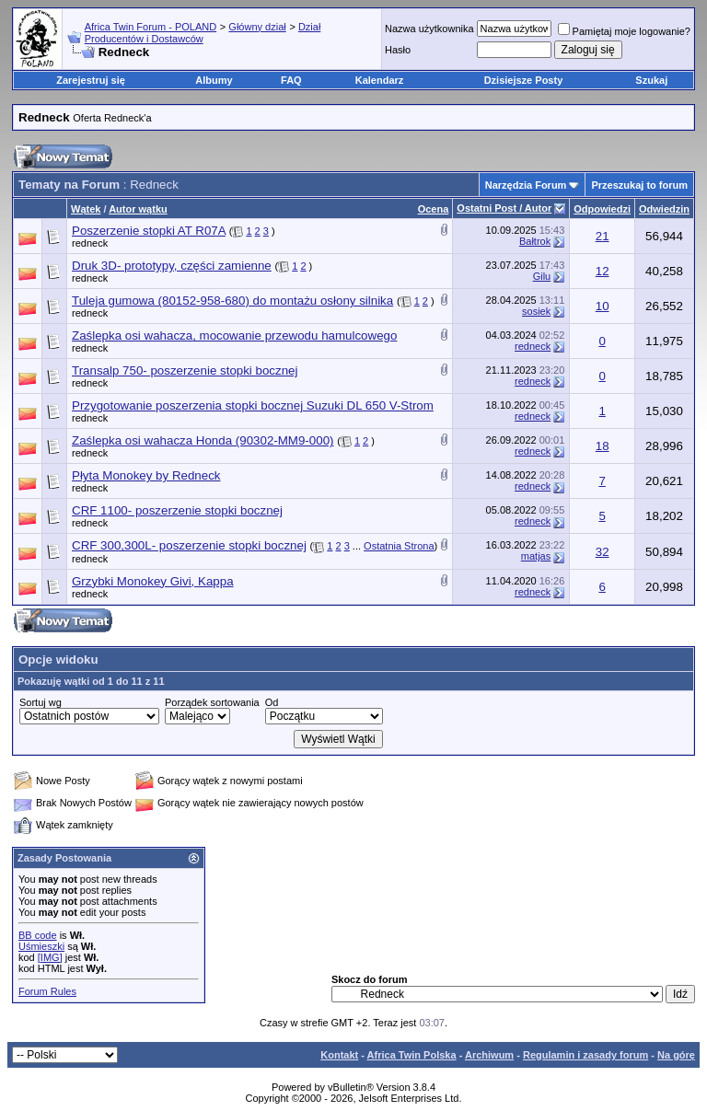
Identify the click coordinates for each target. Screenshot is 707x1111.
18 (602, 446)
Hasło (398, 49)
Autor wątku (138, 208)
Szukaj (651, 80)
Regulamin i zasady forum (585, 1054)
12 (602, 271)
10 (602, 306)
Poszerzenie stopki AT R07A (149, 230)
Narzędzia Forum (526, 185)
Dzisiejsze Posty (523, 80)
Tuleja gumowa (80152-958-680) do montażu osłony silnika (232, 300)
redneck (90, 243)
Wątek (85, 208)
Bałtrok (535, 241)
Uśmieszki (41, 946)
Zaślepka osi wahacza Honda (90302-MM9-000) (202, 440)
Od (272, 702)
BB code (37, 935)
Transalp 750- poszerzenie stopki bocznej (184, 370)
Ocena (433, 208)
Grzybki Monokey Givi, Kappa (153, 581)
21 (602, 236)
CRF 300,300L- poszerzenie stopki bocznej (189, 545)
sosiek (536, 311)
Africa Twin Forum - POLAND (150, 26)
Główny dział (256, 26)
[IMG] (50, 957)
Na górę (676, 1054)
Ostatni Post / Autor (504, 208)
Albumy (213, 80)
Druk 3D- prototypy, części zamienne (172, 265)
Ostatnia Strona (399, 545)
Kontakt (339, 1054)
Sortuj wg (40, 702)
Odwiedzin (664, 208)
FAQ (291, 80)
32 (602, 552)
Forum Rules (47, 991)
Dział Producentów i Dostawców (203, 32)
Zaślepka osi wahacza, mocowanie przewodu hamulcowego (234, 335)
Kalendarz (379, 80)
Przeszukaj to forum (639, 185)
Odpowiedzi (602, 208)
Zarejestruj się (90, 80)
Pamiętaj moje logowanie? (624, 31)
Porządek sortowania (212, 702)
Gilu (542, 276)
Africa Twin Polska (412, 1054)
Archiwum (489, 1054)
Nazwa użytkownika (429, 28)
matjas (536, 555)
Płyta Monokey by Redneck (146, 475)
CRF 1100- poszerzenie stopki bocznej (177, 510)
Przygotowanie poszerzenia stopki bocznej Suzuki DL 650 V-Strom (253, 405)
